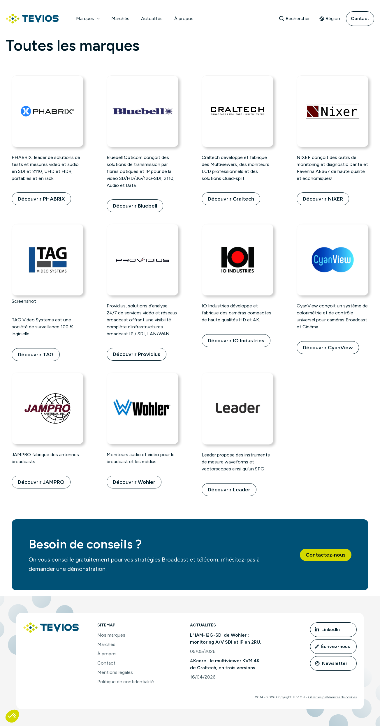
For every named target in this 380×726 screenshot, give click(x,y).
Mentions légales (115, 672)
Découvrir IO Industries (236, 340)
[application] (97, 18)
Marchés (120, 18)
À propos (183, 18)
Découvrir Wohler (134, 482)
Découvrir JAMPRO (41, 482)
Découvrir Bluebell (135, 206)
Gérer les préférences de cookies (332, 697)
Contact (360, 18)
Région (329, 18)
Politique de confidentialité (125, 681)
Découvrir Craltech (231, 199)
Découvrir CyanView (328, 347)
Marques (88, 18)
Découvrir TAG (36, 354)
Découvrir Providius (136, 354)
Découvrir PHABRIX (41, 199)
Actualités (152, 18)
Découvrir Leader (229, 489)
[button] (325, 555)
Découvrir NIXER (323, 199)
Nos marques (111, 635)
